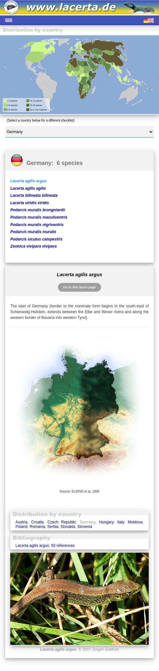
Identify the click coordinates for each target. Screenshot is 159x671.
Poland (21, 526)
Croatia (37, 522)
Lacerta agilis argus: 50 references (45, 545)
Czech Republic (61, 522)
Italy (120, 522)
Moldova (135, 522)
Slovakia (68, 526)
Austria (21, 522)
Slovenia (84, 526)
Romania (37, 526)
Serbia (53, 526)
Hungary (106, 522)
